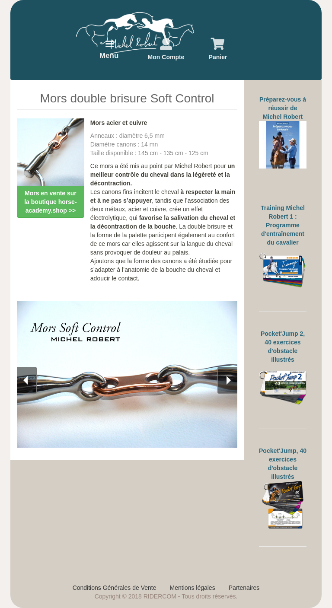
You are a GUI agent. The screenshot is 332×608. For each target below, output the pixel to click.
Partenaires (244, 587)
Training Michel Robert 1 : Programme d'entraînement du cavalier (283, 225)
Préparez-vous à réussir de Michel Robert (282, 108)
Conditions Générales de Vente (114, 587)
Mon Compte (166, 57)
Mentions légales (192, 587)
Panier (218, 57)
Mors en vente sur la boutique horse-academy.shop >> (50, 202)
